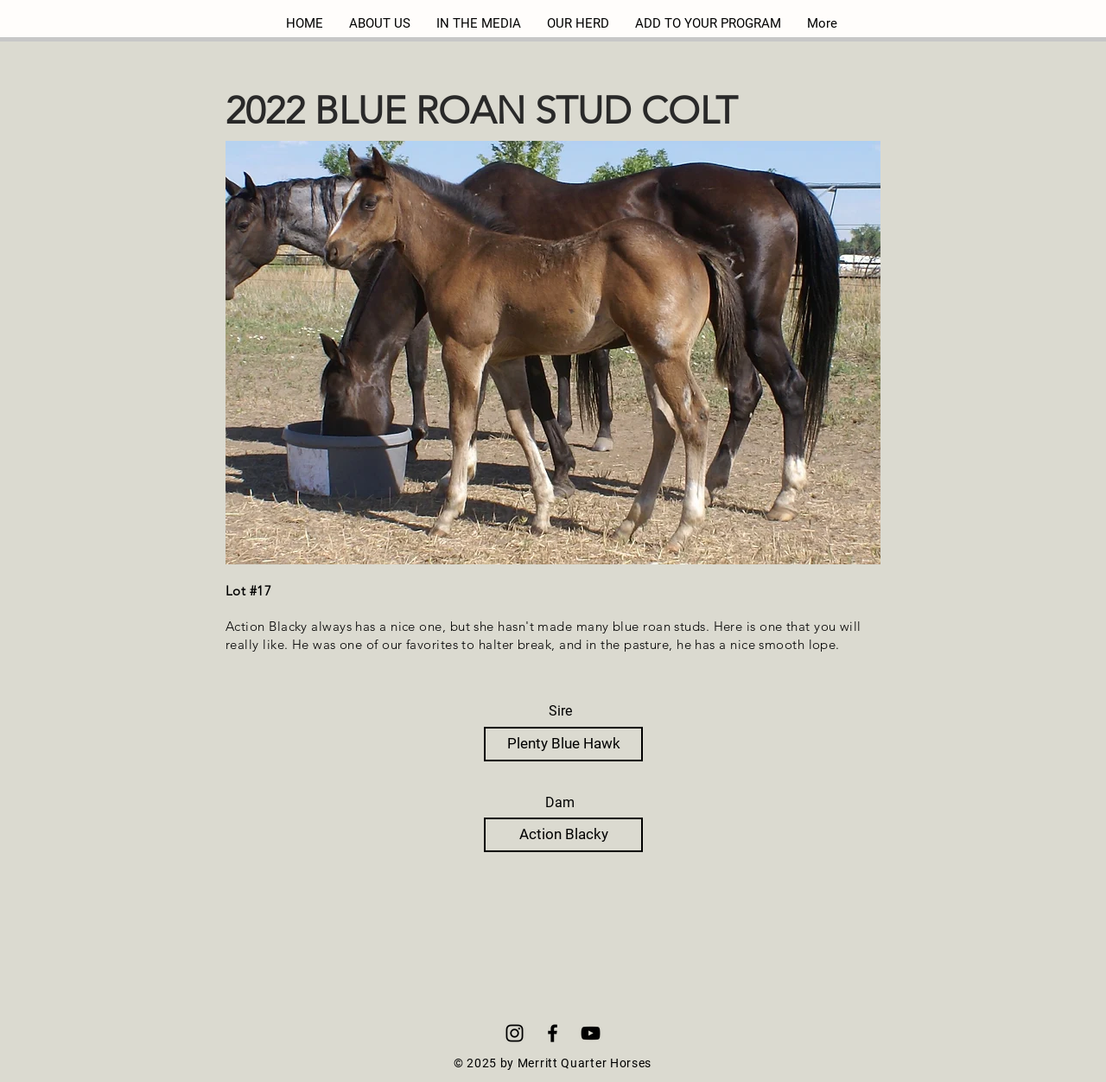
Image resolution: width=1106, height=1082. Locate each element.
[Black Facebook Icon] (552, 1033)
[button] (553, 352)
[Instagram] (514, 1033)
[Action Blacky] (563, 835)
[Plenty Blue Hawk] (563, 744)
